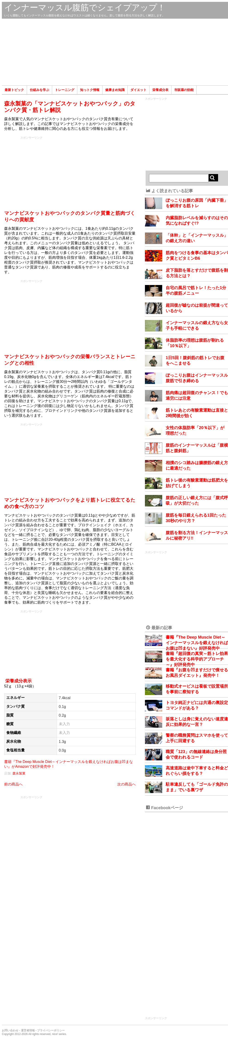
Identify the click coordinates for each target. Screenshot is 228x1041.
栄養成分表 (160, 90)
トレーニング (64, 90)
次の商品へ (126, 784)
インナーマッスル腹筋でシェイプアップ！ (84, 7)
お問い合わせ (10, 1030)
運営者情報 (28, 1030)
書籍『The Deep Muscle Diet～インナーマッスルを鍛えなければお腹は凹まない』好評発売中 (197, 643)
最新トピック (14, 90)
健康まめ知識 (115, 90)
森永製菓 (18, 773)
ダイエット (138, 90)
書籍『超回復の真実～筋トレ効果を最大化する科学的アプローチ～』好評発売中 (197, 659)
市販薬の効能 (184, 90)
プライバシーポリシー (51, 1030)
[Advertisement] (115, 52)
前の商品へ (13, 784)
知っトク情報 (89, 90)
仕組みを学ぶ (39, 90)
